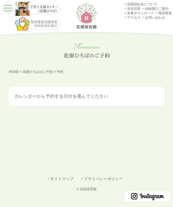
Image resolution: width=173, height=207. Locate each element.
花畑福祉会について (142, 4)
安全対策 (134, 9)
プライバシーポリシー (103, 179)
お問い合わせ (155, 18)
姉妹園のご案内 (157, 9)
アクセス (134, 18)
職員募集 (165, 13)
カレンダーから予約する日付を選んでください (61, 96)
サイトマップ (62, 179)
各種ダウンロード (140, 13)
